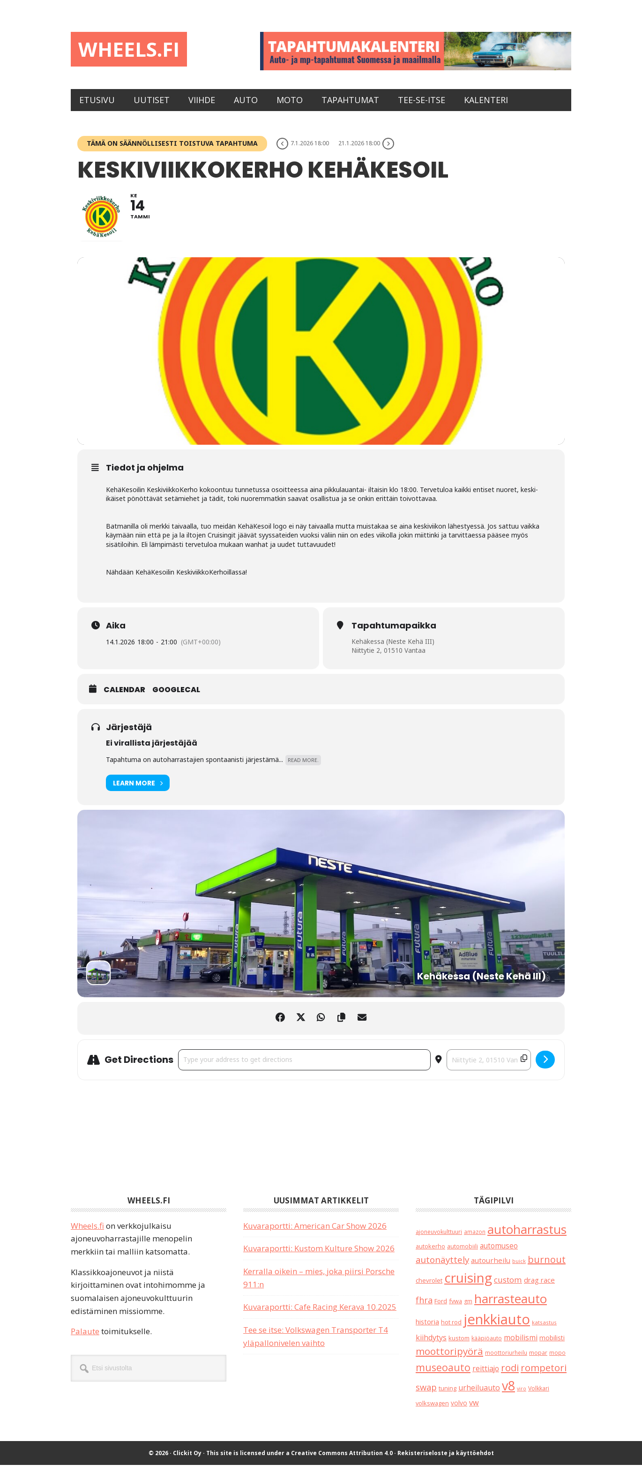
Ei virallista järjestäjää (151, 757)
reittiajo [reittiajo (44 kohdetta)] (485, 1382)
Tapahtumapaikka (393, 639)
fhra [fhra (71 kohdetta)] (424, 1314)
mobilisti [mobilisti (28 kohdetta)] (552, 1351)
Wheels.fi (135, 50)
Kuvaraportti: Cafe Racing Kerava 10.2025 (319, 1320)
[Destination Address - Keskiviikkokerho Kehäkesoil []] (489, 1073)
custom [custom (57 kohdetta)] (508, 1293)
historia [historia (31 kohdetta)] (427, 1335)
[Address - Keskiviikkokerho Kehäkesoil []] (304, 1073)
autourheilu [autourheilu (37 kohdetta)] (490, 1274)
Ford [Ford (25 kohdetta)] (440, 1315)
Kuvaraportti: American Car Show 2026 (315, 1239)
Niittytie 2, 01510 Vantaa (389, 664)
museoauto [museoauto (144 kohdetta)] (443, 1381)
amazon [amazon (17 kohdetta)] (474, 1245)
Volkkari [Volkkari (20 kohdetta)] (538, 1403)
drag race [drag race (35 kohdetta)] (539, 1294)
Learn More (138, 797)
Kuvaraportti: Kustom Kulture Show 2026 (319, 1262)
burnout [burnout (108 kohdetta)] (547, 1273)
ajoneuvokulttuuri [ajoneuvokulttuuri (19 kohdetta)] (439, 1246)
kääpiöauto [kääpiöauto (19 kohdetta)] (486, 1352)
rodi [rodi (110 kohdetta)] (510, 1381)
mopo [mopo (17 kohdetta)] (557, 1366)
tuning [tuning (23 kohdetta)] (447, 1402)
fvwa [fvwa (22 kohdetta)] (455, 1315)
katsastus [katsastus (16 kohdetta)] (544, 1336)
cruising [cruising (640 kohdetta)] (468, 1291)
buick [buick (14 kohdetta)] (519, 1274)
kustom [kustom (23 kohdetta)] (459, 1352)
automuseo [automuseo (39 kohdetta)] (499, 1260)
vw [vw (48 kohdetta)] (474, 1417)
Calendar (124, 704)
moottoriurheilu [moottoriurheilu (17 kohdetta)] (506, 1366)
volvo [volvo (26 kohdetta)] (459, 1416)
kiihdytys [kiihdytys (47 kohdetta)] (431, 1351)
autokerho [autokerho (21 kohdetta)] (430, 1260)
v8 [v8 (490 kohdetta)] (508, 1400)
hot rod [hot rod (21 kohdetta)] (451, 1336)
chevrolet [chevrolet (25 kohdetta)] (429, 1294)
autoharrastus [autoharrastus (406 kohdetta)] (527, 1243)
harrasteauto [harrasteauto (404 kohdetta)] (510, 1312)
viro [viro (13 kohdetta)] (521, 1403)
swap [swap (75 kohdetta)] (426, 1401)
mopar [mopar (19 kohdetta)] (538, 1367)
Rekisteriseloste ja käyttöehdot (445, 1467)
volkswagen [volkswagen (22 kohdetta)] (432, 1417)
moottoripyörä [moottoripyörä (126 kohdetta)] (449, 1365)
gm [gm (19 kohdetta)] (468, 1315)
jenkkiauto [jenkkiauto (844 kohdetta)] (496, 1333)
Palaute (85, 1345)
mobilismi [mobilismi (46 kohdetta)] (520, 1351)
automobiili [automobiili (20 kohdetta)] (462, 1260)
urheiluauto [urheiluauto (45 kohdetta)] (479, 1402)
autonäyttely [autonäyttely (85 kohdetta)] (442, 1274)
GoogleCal (176, 704)
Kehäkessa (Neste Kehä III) (393, 655)
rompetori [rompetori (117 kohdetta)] (544, 1381)
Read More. (303, 773)
